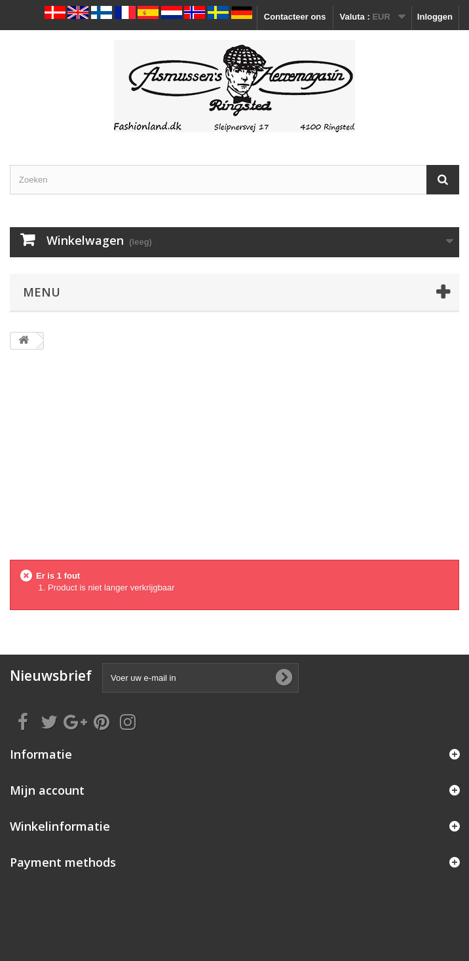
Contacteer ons (295, 17)
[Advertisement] (234, 461)
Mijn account (47, 790)
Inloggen (435, 17)
